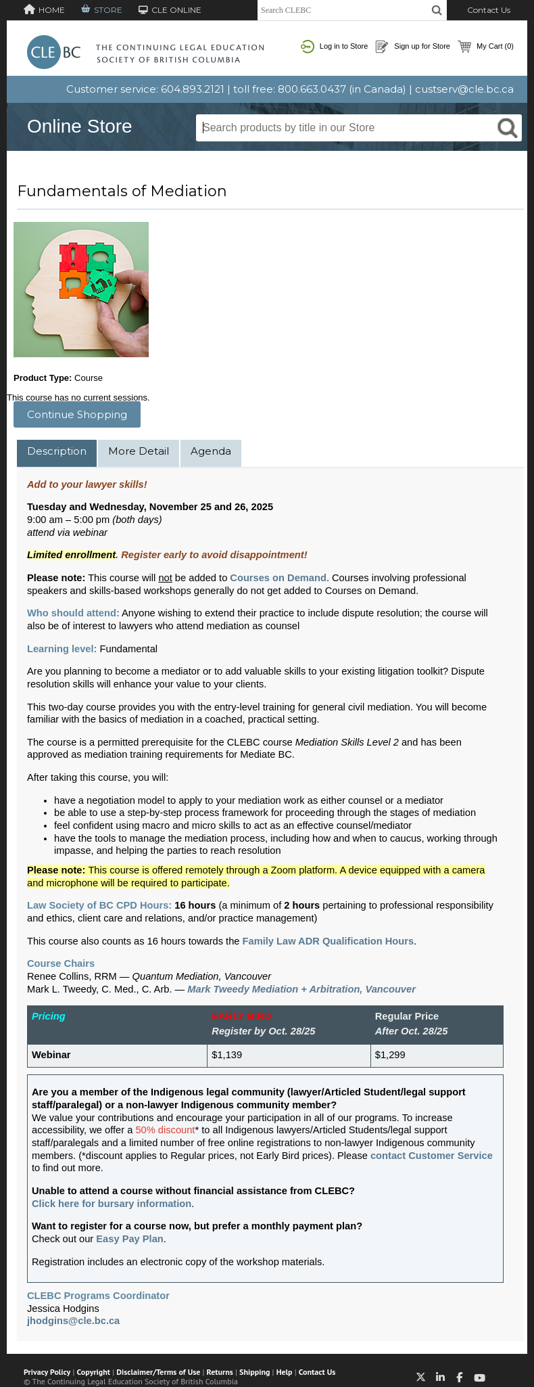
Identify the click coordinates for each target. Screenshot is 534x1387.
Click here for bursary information (111, 1203)
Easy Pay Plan (129, 1238)
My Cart (486, 46)
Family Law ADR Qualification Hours (328, 941)
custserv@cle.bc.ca (464, 89)
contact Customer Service (431, 1155)
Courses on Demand (278, 577)
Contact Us (488, 10)
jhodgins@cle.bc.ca (73, 1320)
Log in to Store (334, 46)
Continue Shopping (77, 414)
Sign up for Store (412, 46)
